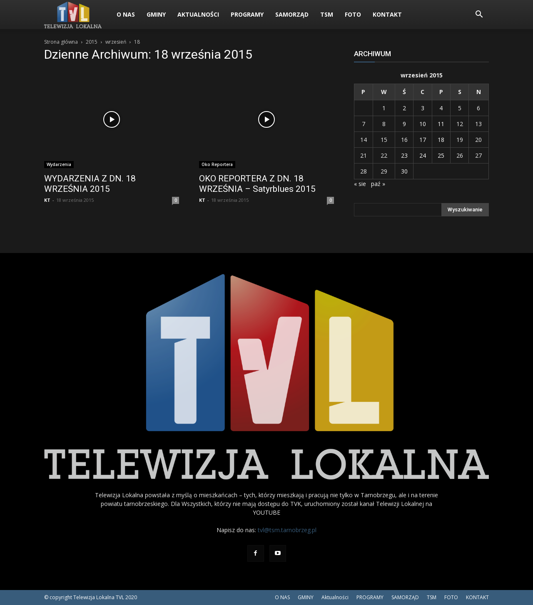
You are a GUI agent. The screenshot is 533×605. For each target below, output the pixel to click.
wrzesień (115, 41)
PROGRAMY (247, 14)
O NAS (126, 14)
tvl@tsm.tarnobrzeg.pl (287, 530)
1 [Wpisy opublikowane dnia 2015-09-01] (384, 108)
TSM (326, 14)
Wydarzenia (59, 164)
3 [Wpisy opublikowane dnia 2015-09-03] (422, 108)
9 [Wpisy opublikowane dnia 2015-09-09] (404, 124)
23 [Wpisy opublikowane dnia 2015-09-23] (404, 155)
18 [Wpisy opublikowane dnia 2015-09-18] (441, 140)
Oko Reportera (217, 164)
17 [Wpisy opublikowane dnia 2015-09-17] (422, 140)
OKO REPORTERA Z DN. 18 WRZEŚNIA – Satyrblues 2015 (257, 184)
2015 (91, 41)
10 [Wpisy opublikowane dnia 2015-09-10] (422, 124)
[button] (479, 15)
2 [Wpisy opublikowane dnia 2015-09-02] (404, 108)
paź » (378, 184)
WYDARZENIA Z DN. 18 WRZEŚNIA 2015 (90, 184)
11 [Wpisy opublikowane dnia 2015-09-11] (441, 124)
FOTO (353, 14)
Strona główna (61, 41)
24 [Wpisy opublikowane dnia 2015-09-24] (422, 155)
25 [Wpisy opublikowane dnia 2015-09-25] (441, 155)
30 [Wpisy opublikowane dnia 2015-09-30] (404, 171)
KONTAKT (387, 14)
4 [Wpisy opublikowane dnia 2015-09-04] (441, 108)
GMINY (156, 14)
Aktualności (198, 14)
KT (47, 200)
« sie (360, 184)
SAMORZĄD (292, 14)
